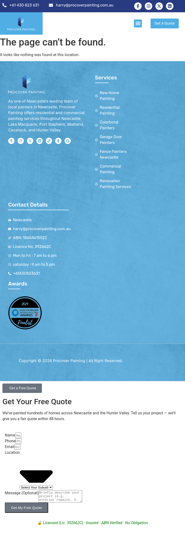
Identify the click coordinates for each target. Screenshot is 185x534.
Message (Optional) (22, 493)
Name (10, 435)
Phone (10, 441)
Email (9, 446)
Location (12, 452)
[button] (138, 23)
